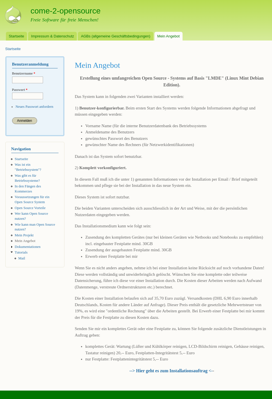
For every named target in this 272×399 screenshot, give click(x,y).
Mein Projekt (24, 235)
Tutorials (21, 252)
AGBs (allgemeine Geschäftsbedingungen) (115, 36)
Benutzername (23, 73)
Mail (21, 258)
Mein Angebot (168, 36)
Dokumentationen (28, 247)
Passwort (20, 90)
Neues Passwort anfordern (34, 107)
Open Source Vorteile (30, 208)
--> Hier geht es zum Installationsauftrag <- (171, 370)
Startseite (16, 36)
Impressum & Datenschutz (52, 36)
